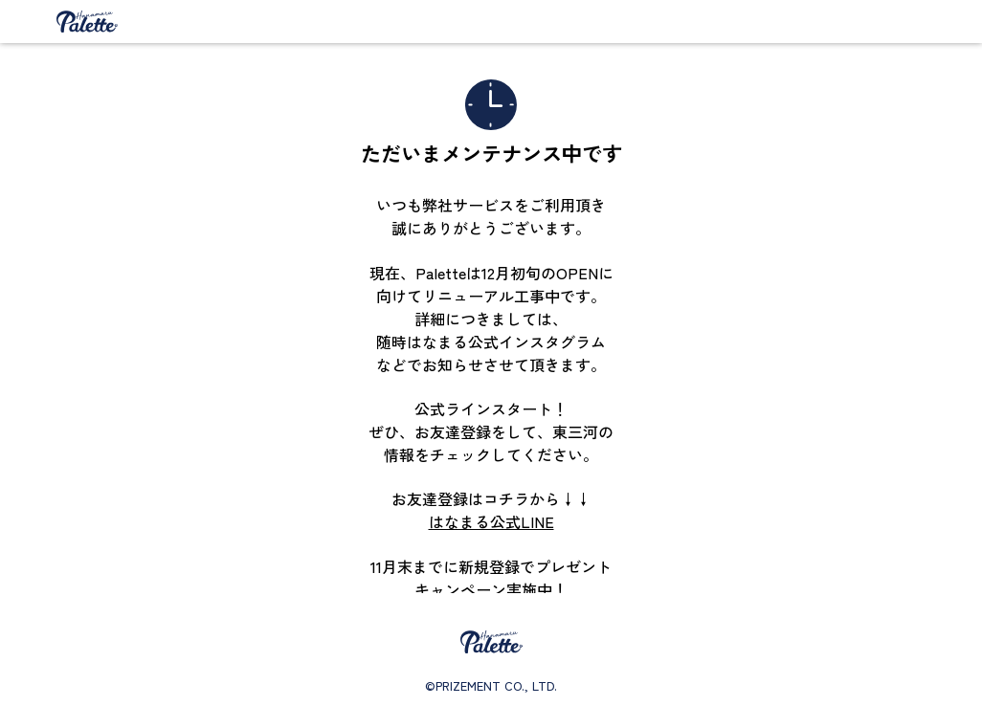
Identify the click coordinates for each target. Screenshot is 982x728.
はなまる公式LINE (491, 521)
